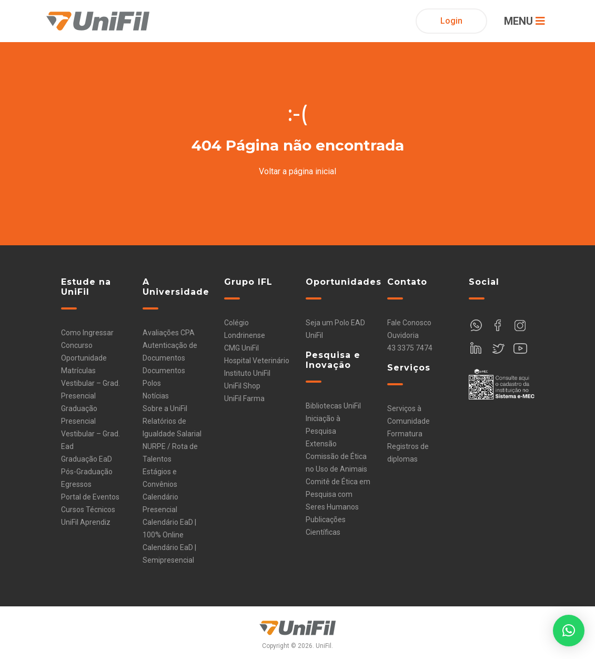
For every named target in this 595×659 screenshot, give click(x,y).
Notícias (156, 396)
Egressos (76, 484)
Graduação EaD (86, 459)
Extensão (321, 444)
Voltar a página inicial (297, 171)
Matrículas (78, 370)
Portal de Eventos (90, 497)
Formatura (404, 434)
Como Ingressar (87, 332)
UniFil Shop (242, 386)
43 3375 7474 (409, 348)
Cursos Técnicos (88, 509)
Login (451, 21)
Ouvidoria (403, 335)
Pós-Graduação (87, 471)
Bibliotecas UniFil (333, 406)
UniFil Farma (244, 398)
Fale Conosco (409, 322)
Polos (152, 383)
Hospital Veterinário (256, 360)
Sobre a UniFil (165, 408)
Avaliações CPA (169, 332)
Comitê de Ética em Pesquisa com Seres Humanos (338, 494)
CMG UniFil (241, 348)
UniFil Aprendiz (85, 522)
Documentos (164, 370)
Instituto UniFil (247, 373)
